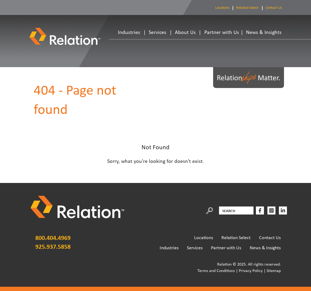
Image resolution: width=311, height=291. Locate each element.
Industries (129, 32)
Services (157, 32)
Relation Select (247, 7)
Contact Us (274, 7)
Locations (222, 7)
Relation (224, 264)
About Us (185, 32)
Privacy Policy (251, 270)
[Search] (236, 210)
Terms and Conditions (216, 270)
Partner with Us (221, 32)
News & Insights (264, 32)
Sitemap (274, 270)
